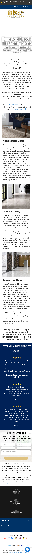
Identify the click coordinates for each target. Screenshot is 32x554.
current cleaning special (18, 109)
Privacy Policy (5, 484)
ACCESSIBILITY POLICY (23, 552)
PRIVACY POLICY (13, 552)
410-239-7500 (13, 105)
